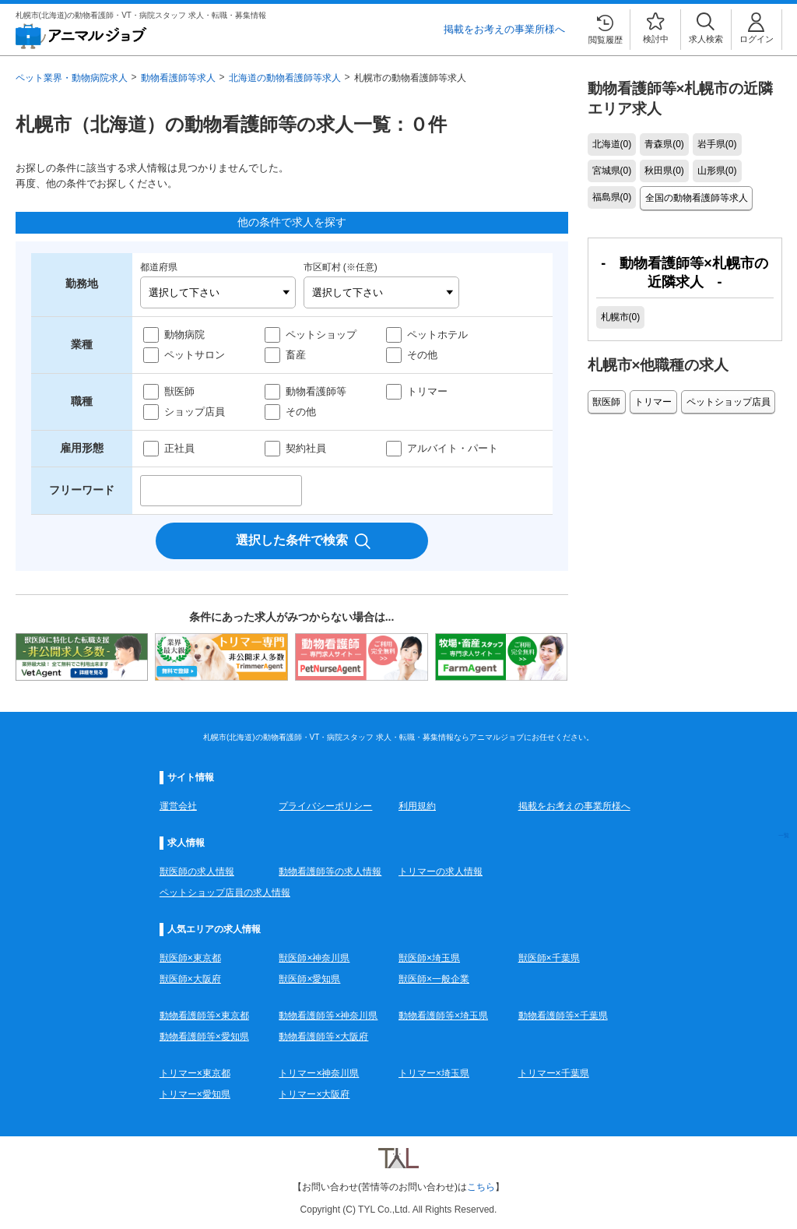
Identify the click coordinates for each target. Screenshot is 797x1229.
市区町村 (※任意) (340, 267)
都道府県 (158, 267)
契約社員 (306, 448)
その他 (422, 355)
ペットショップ (321, 334)
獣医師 (179, 391)
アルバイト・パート (452, 448)
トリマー (427, 391)
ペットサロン (194, 355)
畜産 (296, 355)
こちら (481, 1186)
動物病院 (184, 334)
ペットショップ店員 (726, 400)
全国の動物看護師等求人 (695, 197)
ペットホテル (437, 334)
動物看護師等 (316, 391)
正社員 (179, 448)
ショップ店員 (194, 411)
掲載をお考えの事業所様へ (504, 29)
